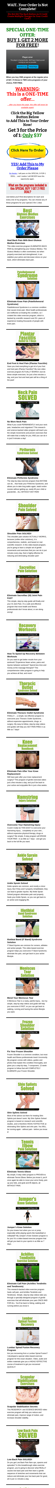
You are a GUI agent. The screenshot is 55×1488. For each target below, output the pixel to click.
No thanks (13, 173)
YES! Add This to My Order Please (27, 166)
